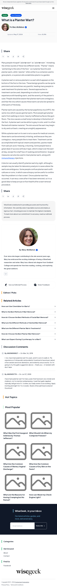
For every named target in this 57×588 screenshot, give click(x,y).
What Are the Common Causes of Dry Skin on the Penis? (40, 466)
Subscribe (40, 526)
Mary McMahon (18, 27)
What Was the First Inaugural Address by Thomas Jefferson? (15, 435)
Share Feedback (42, 284)
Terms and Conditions (17, 585)
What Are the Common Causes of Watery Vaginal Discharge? (14, 466)
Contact (6, 556)
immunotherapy (8, 158)
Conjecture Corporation (22, 582)
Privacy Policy (5, 585)
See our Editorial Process (15, 284)
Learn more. (28, 3)
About (5, 553)
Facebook (7, 566)
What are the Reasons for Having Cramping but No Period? (14, 497)
